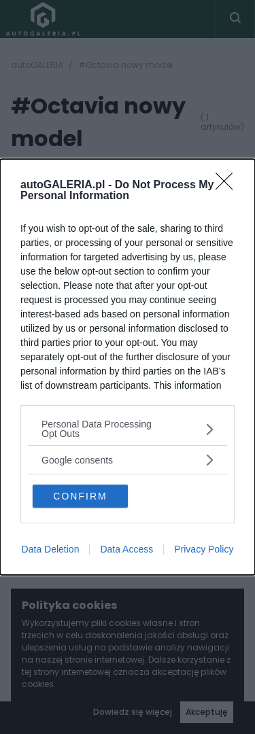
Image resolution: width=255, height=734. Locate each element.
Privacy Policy (203, 549)
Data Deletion (51, 549)
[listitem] (127, 428)
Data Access (126, 549)
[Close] (228, 185)
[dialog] (127, 367)
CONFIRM (80, 496)
